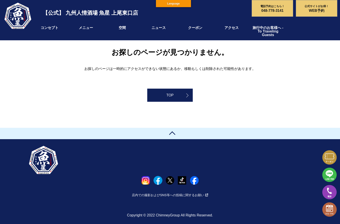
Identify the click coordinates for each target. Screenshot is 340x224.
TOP (170, 95)
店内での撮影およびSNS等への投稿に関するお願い (170, 195)
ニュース (158, 28)
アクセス (231, 28)
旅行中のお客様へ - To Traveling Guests (268, 31)
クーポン (195, 28)
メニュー (86, 28)
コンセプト (49, 28)
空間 (122, 28)
